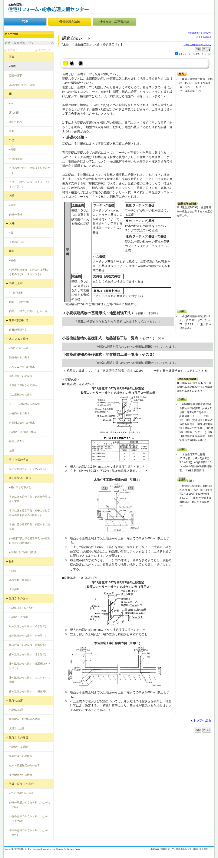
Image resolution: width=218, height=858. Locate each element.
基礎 (11, 56)
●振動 (12, 570)
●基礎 (12, 66)
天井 (11, 223)
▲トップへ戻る (200, 720)
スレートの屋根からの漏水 (24, 404)
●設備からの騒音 (19, 746)
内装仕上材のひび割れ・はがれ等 (28, 311)
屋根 (11, 251)
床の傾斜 (14, 112)
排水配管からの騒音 (20, 774)
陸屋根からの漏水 (19, 357)
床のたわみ (15, 121)
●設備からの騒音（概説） (24, 552)
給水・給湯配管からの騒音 (24, 765)
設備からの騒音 (18, 737)
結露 (11, 450)
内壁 (11, 195)
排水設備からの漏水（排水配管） (28, 654)
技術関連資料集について (199, 33)
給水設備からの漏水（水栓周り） (28, 635)
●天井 (12, 232)
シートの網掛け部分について (197, 44)
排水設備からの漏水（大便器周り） (29, 691)
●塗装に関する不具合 (21, 793)
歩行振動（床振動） (20, 579)
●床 (11, 103)
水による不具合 (18, 338)
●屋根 (12, 260)
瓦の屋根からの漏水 (20, 394)
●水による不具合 (19, 348)
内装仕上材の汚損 (19, 302)
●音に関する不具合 (20, 487)
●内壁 (12, 205)
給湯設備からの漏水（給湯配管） (28, 645)
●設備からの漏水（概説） (24, 431)
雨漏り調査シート (19, 441)
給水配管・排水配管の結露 (24, 719)
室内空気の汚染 (18, 459)
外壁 (11, 140)
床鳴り (13, 131)
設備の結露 (16, 700)
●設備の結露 (16, 709)
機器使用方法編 (69, 21)
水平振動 (14, 589)
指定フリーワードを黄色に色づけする (195, 54)
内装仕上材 (16, 283)
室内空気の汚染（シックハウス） (28, 468)
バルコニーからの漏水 (22, 366)
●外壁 (12, 149)
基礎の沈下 (15, 75)
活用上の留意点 (203, 37)
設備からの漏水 (18, 598)
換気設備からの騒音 (20, 756)
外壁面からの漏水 (19, 413)
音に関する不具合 (20, 478)
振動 (11, 561)
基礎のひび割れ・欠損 (22, 84)
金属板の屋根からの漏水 (23, 385)
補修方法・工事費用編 (114, 21)
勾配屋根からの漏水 (20, 376)
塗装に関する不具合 (21, 783)
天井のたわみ (16, 242)
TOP (25, 21)
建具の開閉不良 (18, 320)
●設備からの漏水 (19, 616)
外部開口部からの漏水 (22, 422)
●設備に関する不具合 (21, 607)
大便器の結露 (16, 728)
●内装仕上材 (16, 292)
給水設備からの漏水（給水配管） (28, 626)
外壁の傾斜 (15, 158)
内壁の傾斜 (15, 214)
